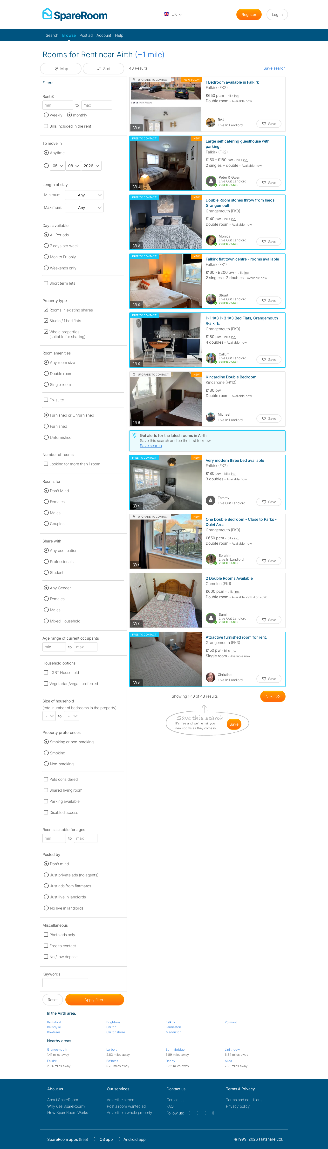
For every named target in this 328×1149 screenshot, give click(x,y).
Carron (111, 1027)
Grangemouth (57, 1049)
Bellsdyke (54, 1027)
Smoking (57, 753)
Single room (60, 384)
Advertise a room (121, 1099)
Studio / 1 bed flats (65, 320)
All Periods (59, 234)
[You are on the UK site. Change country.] (173, 14)
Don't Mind (59, 490)
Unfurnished (60, 437)
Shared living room (65, 790)
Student (56, 572)
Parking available (64, 801)
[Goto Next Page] (273, 696)
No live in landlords (66, 908)
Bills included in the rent (70, 126)
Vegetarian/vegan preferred (73, 683)
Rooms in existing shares (71, 310)
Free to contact (62, 945)
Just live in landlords (68, 897)
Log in (277, 14)
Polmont (231, 1022)
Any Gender (60, 587)
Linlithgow (232, 1049)
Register (249, 14)
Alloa (228, 1061)
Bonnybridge (175, 1049)
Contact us (175, 1099)
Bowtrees (54, 1032)
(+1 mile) (150, 54)
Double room (61, 373)
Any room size (62, 362)
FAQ (170, 1106)
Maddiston (173, 1032)
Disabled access (63, 812)
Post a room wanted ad (126, 1106)
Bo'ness (112, 1061)
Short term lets (62, 283)
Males (55, 512)
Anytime (57, 152)
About (62, 1099)
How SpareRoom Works (67, 1112)
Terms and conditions (244, 1099)
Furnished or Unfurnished (72, 415)
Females (57, 501)
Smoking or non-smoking (72, 741)
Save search (275, 68)
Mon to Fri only (63, 256)
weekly (56, 115)
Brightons (113, 1022)
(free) (67, 1139)
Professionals (62, 561)
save (234, 724)
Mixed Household (65, 621)
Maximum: (53, 207)
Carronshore (115, 1032)
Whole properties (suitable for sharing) (67, 334)
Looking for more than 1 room (74, 464)
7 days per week (64, 245)
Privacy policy (238, 1106)
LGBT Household (64, 672)
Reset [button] (53, 999)
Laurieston (173, 1027)
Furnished (58, 426)
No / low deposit (63, 956)
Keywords (51, 975)
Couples (57, 523)
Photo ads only (62, 934)
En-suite (56, 399)
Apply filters (94, 999)
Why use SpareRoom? (66, 1106)
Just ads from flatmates (70, 885)
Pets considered (63, 779)
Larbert (111, 1049)
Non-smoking (62, 763)
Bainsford (54, 1022)
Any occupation (63, 550)
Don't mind (59, 863)
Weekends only (63, 268)
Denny (170, 1061)
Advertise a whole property (129, 1112)
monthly (80, 115)
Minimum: (53, 194)
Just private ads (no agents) (74, 875)
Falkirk (170, 1022)
